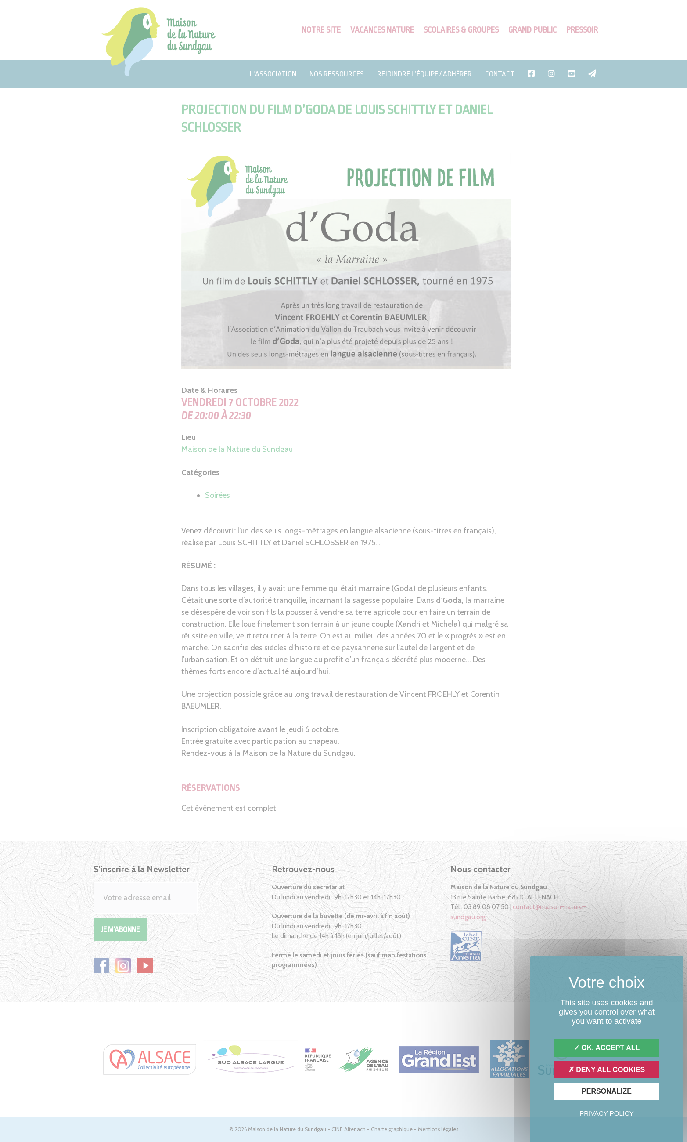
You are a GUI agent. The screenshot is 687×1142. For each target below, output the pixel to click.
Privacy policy (606, 1113)
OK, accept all (607, 1047)
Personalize (607, 1091)
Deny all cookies (606, 1069)
